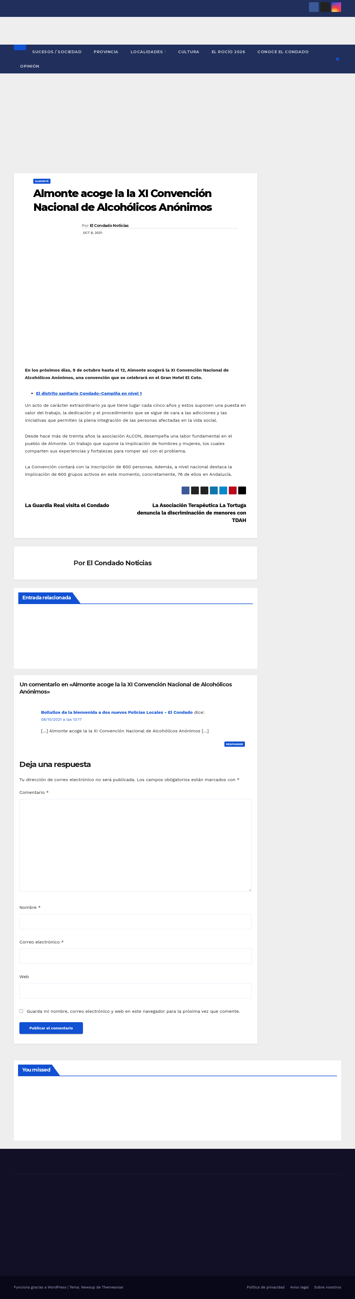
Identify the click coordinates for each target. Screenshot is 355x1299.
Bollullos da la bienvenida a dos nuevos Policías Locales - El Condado (117, 712)
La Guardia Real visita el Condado (67, 505)
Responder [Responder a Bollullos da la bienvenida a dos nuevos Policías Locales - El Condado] (234, 744)
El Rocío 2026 (228, 51)
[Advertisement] (177, 115)
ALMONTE (42, 181)
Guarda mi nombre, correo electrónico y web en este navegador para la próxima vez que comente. (133, 1011)
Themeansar (112, 1287)
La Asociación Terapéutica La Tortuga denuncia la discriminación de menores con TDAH (191, 512)
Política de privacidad (266, 1287)
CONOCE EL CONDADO (283, 51)
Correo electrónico (41, 942)
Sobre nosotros (327, 1287)
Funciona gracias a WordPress (40, 1287)
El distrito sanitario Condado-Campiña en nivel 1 (89, 393)
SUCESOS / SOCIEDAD (57, 51)
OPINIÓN (29, 66)
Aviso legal (299, 1287)
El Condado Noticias (109, 225)
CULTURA (188, 51)
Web (24, 976)
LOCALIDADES (147, 51)
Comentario (34, 792)
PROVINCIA (106, 51)
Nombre (30, 907)
